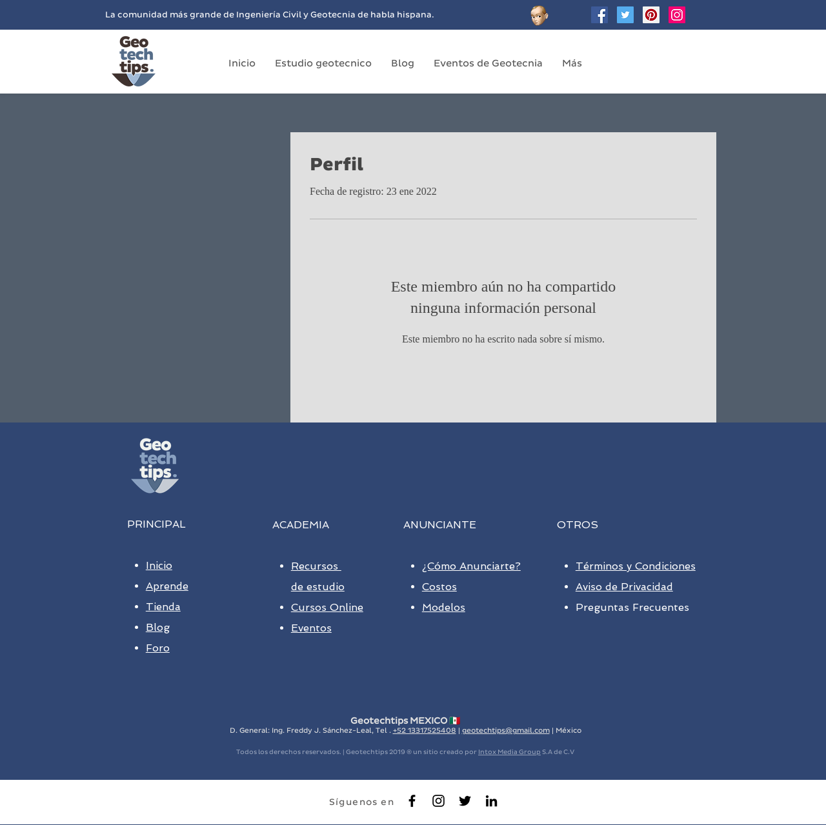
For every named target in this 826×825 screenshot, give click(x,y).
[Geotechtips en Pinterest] (651, 14)
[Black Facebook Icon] (412, 801)
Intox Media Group (509, 751)
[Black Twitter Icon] (465, 801)
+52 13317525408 (424, 730)
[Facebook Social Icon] (599, 14)
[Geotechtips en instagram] (677, 14)
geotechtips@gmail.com (506, 730)
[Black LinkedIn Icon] (491, 801)
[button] (323, 63)
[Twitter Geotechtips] (625, 14)
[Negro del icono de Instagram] (438, 801)
